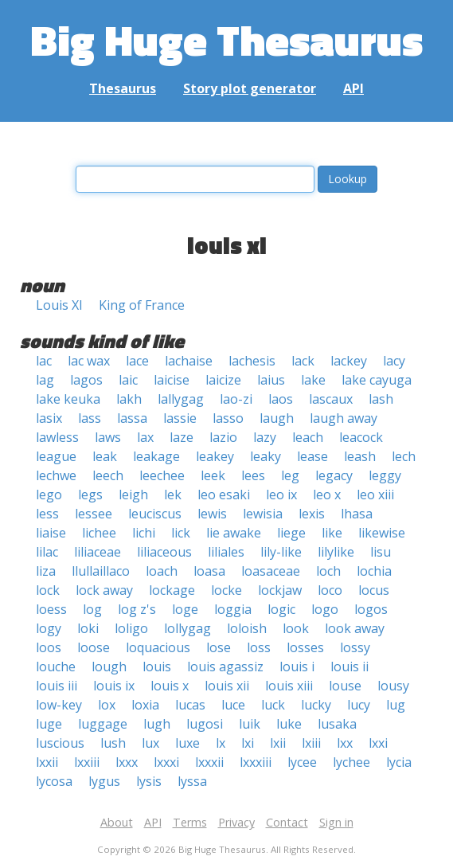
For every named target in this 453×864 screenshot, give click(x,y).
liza (46, 571)
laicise (171, 380)
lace (137, 360)
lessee (93, 513)
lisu (380, 552)
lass (89, 418)
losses (305, 647)
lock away (104, 590)
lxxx (126, 762)
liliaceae (97, 552)
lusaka (337, 724)
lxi (247, 743)
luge (49, 724)
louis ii (349, 666)
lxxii (47, 762)
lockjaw (280, 590)
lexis (312, 513)
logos (371, 609)
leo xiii (375, 494)
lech (404, 456)
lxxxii (209, 762)
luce (233, 704)
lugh (156, 724)
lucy (358, 704)
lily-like (281, 552)
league (56, 456)
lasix (49, 418)
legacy (334, 475)
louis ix (114, 685)
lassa (132, 418)
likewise (381, 532)
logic (281, 609)
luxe (187, 743)
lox (106, 704)
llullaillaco (101, 571)
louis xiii (289, 685)
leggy (385, 475)
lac (44, 360)
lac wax (89, 360)
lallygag (181, 399)
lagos (86, 380)
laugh (277, 418)
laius (271, 380)
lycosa (54, 781)
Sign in (336, 822)
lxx (345, 743)
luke (289, 724)
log (92, 609)
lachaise (189, 360)
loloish (247, 628)
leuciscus (155, 513)
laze (181, 437)
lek (173, 494)
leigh (133, 494)
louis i (296, 666)
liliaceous (164, 552)
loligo (131, 628)
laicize (223, 380)
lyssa (192, 781)
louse (345, 685)
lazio (223, 437)
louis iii (56, 685)
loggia (233, 609)
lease (312, 456)
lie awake (233, 532)
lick (180, 532)
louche (56, 666)
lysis (149, 781)
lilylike (336, 552)
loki (88, 628)
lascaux (331, 399)
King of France (142, 305)
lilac (47, 552)
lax (145, 437)
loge (185, 609)
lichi (143, 532)
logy (48, 628)
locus (373, 590)
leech (107, 475)
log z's (137, 609)
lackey (348, 360)
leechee (162, 475)
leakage (156, 456)
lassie (180, 418)
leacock (361, 437)
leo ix (281, 494)
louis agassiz (225, 666)
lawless (57, 437)
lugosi (204, 724)
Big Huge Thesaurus (226, 39)
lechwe (56, 475)
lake (313, 380)
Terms (190, 822)
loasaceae (270, 571)
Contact (287, 822)
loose (93, 647)
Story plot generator (249, 88)
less (47, 513)
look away (355, 628)
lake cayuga (377, 380)
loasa (209, 571)
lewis (212, 513)
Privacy (236, 822)
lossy (355, 647)
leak (104, 456)
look (296, 628)
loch (328, 571)
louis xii (227, 685)
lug (395, 704)
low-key (59, 704)
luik (249, 724)
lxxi (378, 743)
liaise (51, 532)
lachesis (251, 360)
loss (259, 647)
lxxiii (87, 762)
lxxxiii (255, 762)
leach (307, 437)
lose (218, 647)
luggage (102, 724)
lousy (393, 685)
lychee (351, 762)
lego (49, 494)
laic (128, 380)
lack (302, 360)
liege (291, 532)
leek (213, 475)
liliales (226, 552)
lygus (104, 781)
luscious (60, 743)
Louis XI (59, 305)
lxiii (311, 743)
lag (45, 380)
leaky (265, 456)
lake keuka (68, 399)
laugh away (343, 418)
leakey (215, 456)
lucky (316, 704)
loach (162, 571)
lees (253, 475)
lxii (278, 743)
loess (51, 609)
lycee (302, 762)
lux (150, 743)
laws (108, 437)
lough (109, 666)
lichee (99, 532)
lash (381, 399)
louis (157, 666)
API (353, 88)
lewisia (263, 513)
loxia (145, 704)
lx (220, 743)
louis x (169, 685)
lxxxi (166, 762)
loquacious (158, 647)
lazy (264, 437)
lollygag (187, 628)
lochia (374, 571)
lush (113, 743)
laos (280, 399)
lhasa (357, 513)
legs (90, 494)
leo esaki (223, 494)
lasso (228, 418)
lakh (129, 399)
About (116, 822)
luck (273, 704)
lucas (190, 704)
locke (226, 590)
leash (360, 456)
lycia (399, 762)
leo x (327, 494)
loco (330, 590)
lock (48, 590)
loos (48, 647)
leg (290, 475)
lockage (172, 590)
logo (324, 609)
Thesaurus (122, 88)
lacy (394, 360)
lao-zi (236, 399)
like (332, 532)
